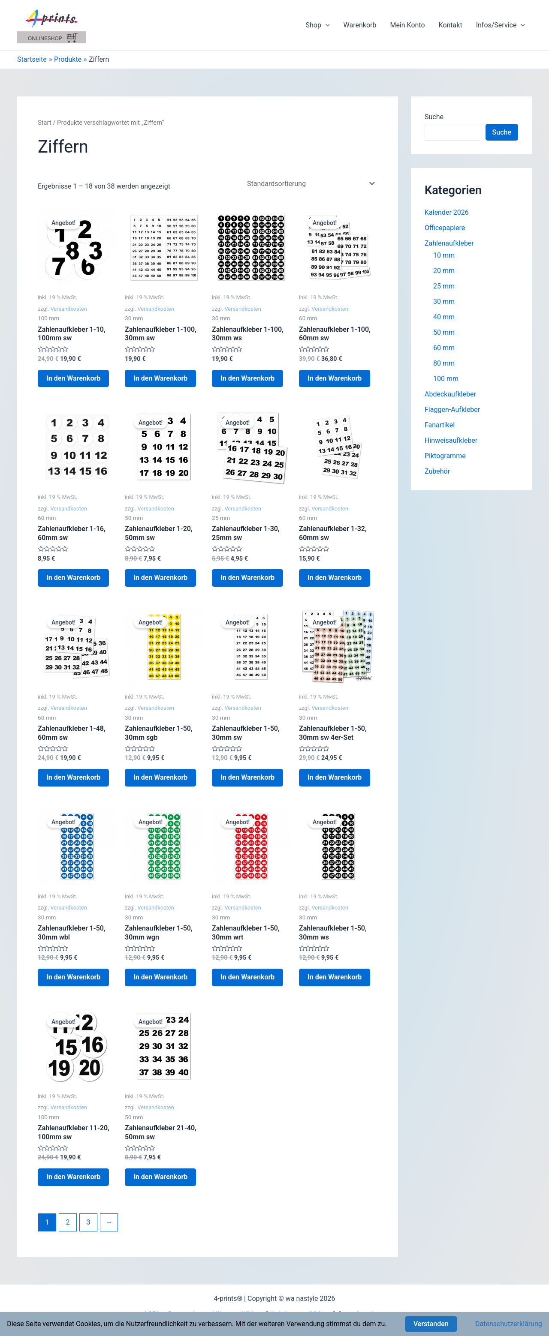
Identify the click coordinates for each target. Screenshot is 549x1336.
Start (44, 122)
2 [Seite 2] (67, 1222)
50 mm (444, 332)
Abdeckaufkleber (450, 394)
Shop (318, 25)
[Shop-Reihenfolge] (309, 183)
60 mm (444, 348)
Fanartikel (440, 425)
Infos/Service (500, 25)
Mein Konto (407, 25)
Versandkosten (68, 309)
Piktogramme (445, 456)
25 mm (444, 286)
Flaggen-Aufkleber (452, 409)
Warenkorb (360, 25)
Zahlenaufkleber (449, 243)
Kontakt (450, 25)
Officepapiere (445, 228)
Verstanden (431, 1324)
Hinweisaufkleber (451, 440)
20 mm (444, 271)
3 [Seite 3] (88, 1222)
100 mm (446, 379)
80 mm (444, 363)
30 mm (444, 301)
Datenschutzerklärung (508, 1324)
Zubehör (437, 471)
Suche (434, 117)
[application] (325, 25)
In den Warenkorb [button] (73, 378)
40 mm (444, 317)
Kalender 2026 (447, 212)
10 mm (444, 255)
